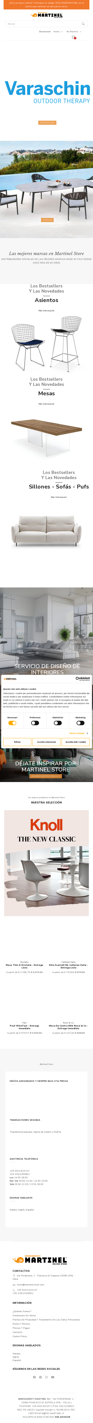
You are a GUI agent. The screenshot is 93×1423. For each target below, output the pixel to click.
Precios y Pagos (21, 1328)
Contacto (17, 1332)
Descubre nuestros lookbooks (45, 776)
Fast (24, 1022)
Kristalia (24, 962)
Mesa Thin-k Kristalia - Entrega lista (24, 966)
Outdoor (47, 220)
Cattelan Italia (69, 962)
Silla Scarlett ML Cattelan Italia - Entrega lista (68, 966)
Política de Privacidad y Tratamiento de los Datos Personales (46, 1319)
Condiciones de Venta (24, 1315)
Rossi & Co (68, 1022)
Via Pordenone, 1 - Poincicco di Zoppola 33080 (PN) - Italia (44, 1277)
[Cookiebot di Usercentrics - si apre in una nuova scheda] (78, 679)
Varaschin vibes (47, 123)
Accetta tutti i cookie (76, 742)
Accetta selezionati (46, 742)
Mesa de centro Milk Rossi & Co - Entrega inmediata (68, 1027)
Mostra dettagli (76, 733)
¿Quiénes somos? (22, 1311)
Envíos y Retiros (21, 1323)
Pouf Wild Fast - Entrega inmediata (24, 1027)
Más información (47, 310)
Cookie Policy (20, 1336)
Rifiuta (17, 742)
